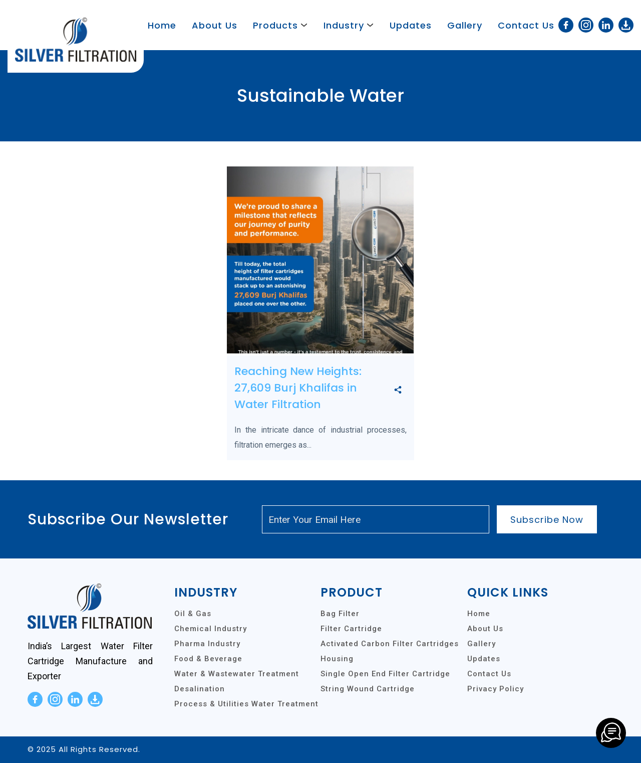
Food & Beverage (208, 658)
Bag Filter (340, 613)
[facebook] (565, 25)
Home (162, 25)
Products (275, 25)
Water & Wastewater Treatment (236, 673)
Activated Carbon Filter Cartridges (389, 643)
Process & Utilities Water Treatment (246, 703)
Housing (337, 658)
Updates (411, 25)
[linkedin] (605, 25)
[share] (398, 390)
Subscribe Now (546, 519)
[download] (625, 25)
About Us (214, 25)
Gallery (464, 25)
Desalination (199, 688)
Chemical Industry (210, 628)
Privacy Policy (495, 688)
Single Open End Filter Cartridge (385, 673)
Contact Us (526, 25)
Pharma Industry (207, 643)
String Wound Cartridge (367, 688)
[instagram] (585, 25)
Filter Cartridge (351, 628)
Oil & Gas (192, 613)
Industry (344, 25)
